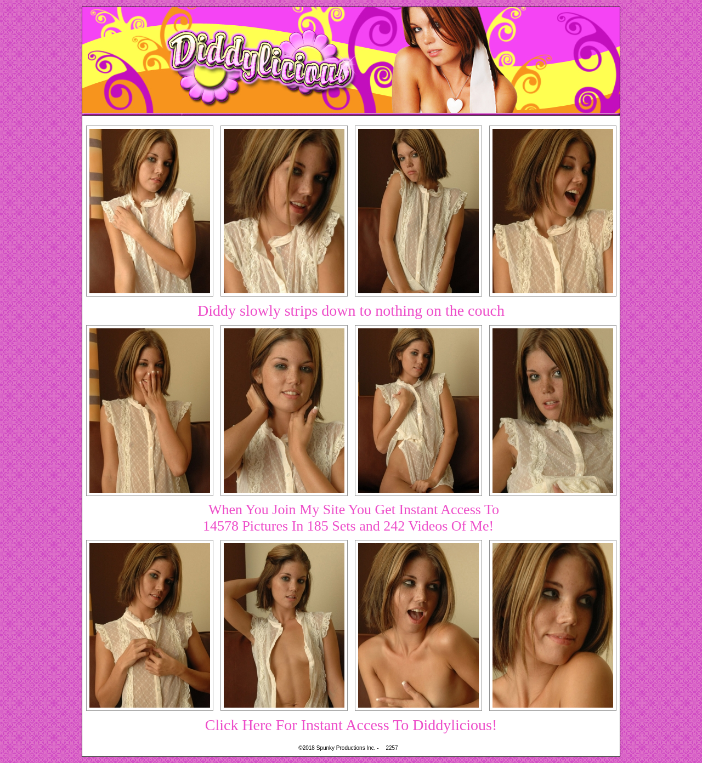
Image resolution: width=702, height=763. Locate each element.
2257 (392, 748)
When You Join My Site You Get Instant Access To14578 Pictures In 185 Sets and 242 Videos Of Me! (351, 518)
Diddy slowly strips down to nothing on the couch (351, 310)
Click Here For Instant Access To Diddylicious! (351, 724)
